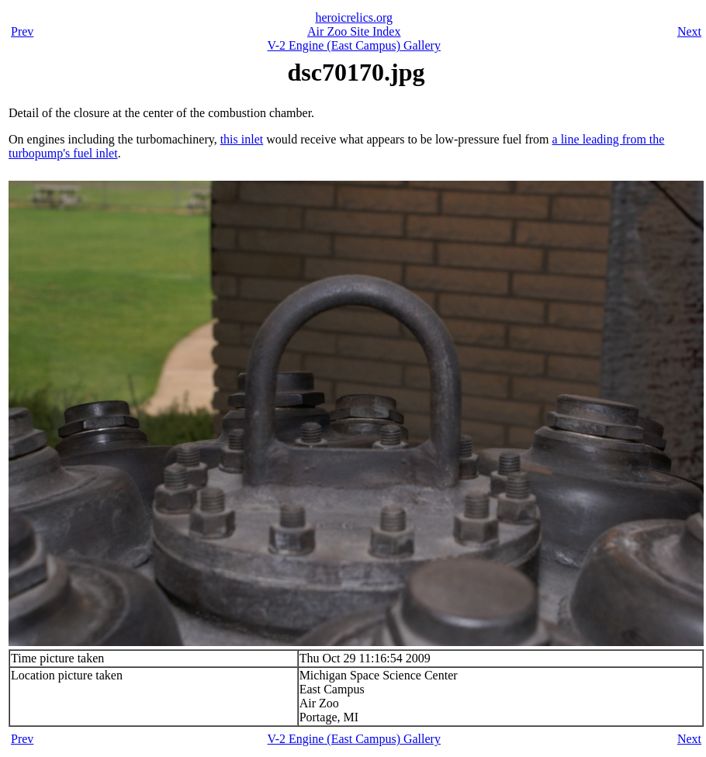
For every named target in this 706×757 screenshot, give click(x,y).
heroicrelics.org (354, 17)
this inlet (242, 139)
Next (689, 31)
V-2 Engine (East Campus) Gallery (354, 45)
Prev (22, 31)
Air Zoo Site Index (353, 31)
